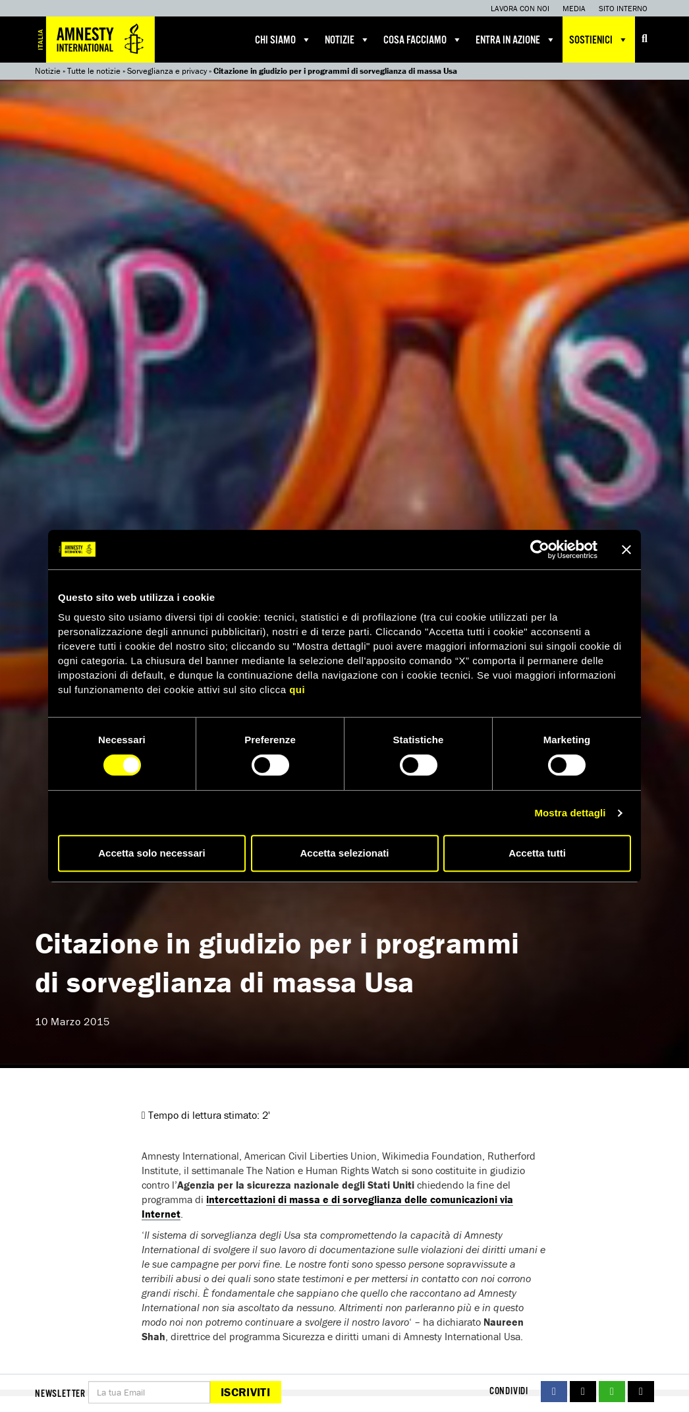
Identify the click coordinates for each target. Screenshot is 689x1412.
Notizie (347, 39)
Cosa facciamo (422, 39)
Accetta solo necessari (152, 853)
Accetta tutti (537, 853)
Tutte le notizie (94, 70)
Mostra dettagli (569, 812)
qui (297, 689)
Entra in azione (516, 39)
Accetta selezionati (344, 853)
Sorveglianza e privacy (167, 70)
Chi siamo (283, 39)
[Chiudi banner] (626, 549)
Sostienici (598, 39)
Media (574, 8)
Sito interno (623, 8)
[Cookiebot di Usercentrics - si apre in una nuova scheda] (539, 549)
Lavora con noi (520, 8)
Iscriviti (245, 1391)
